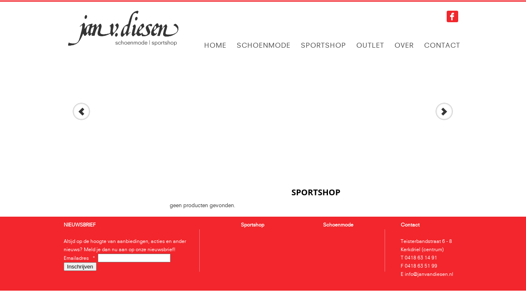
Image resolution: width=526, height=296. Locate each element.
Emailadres (81, 258)
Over (404, 45)
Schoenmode (264, 45)
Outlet (370, 45)
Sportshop (323, 45)
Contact (442, 45)
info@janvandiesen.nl (429, 274)
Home (215, 45)
